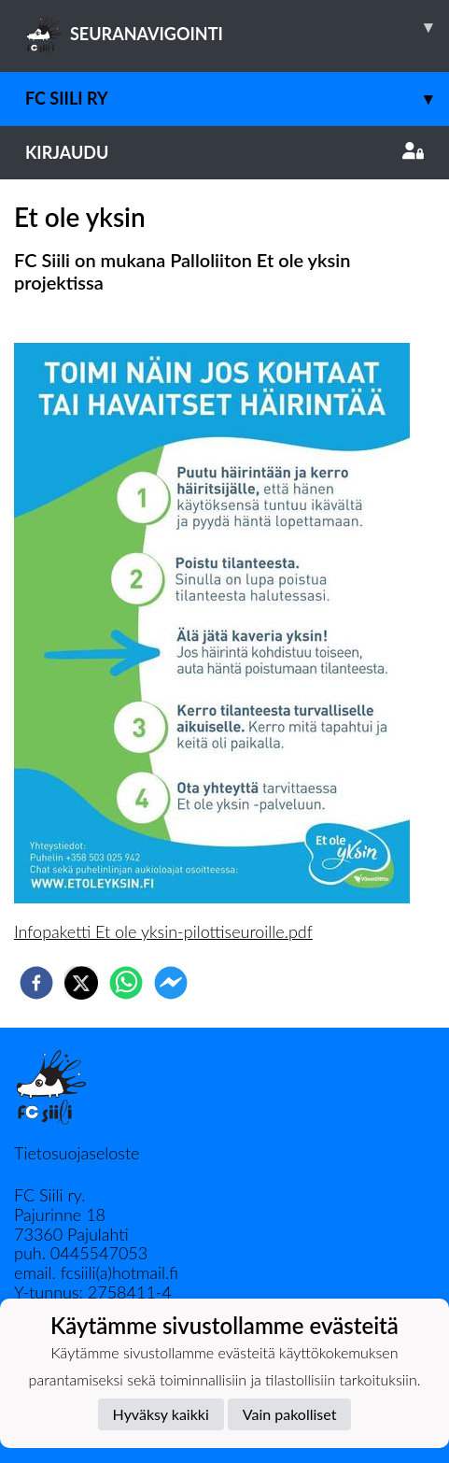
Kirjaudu (224, 152)
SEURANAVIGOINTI (237, 27)
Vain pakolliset (290, 1414)
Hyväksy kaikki (161, 1414)
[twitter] (81, 983)
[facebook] (36, 983)
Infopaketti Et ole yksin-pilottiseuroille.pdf (163, 931)
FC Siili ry (237, 98)
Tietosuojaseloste (76, 1153)
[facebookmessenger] (171, 983)
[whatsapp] (126, 983)
